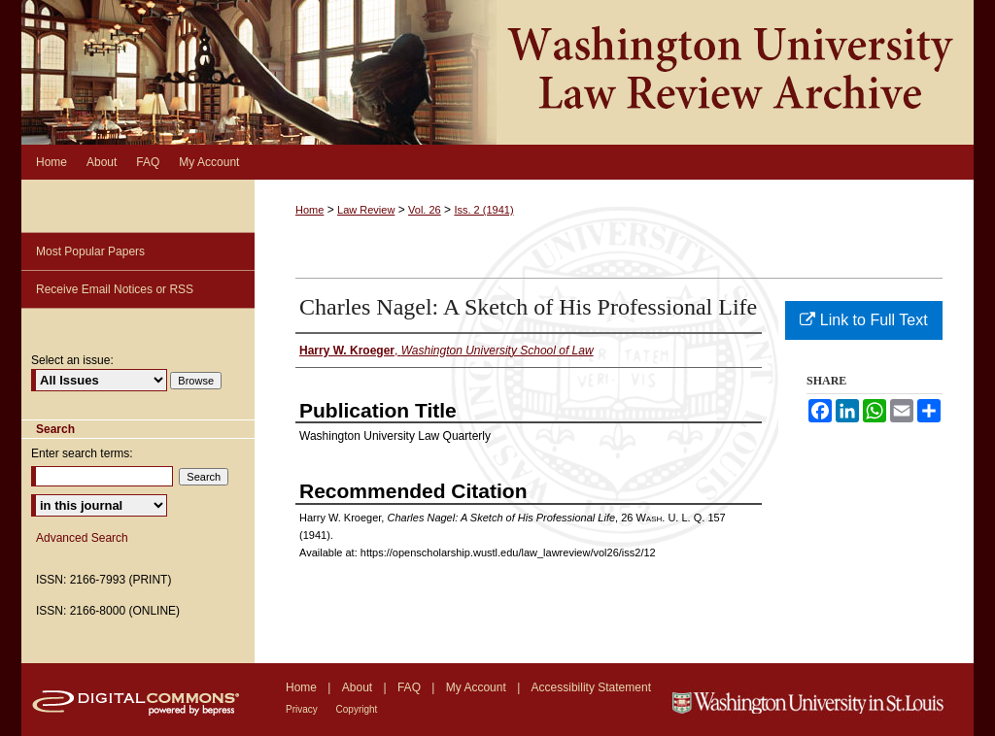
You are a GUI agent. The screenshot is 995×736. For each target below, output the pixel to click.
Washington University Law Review (497, 72)
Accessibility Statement (591, 687)
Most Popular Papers (90, 251)
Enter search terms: (82, 453)
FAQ (410, 687)
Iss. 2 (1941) (483, 210)
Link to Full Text (863, 320)
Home (309, 210)
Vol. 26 (424, 210)
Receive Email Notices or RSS (114, 289)
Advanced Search (82, 538)
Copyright (357, 709)
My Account (477, 687)
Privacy (303, 709)
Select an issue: (72, 360)
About (359, 687)
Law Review (366, 210)
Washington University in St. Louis (821, 699)
